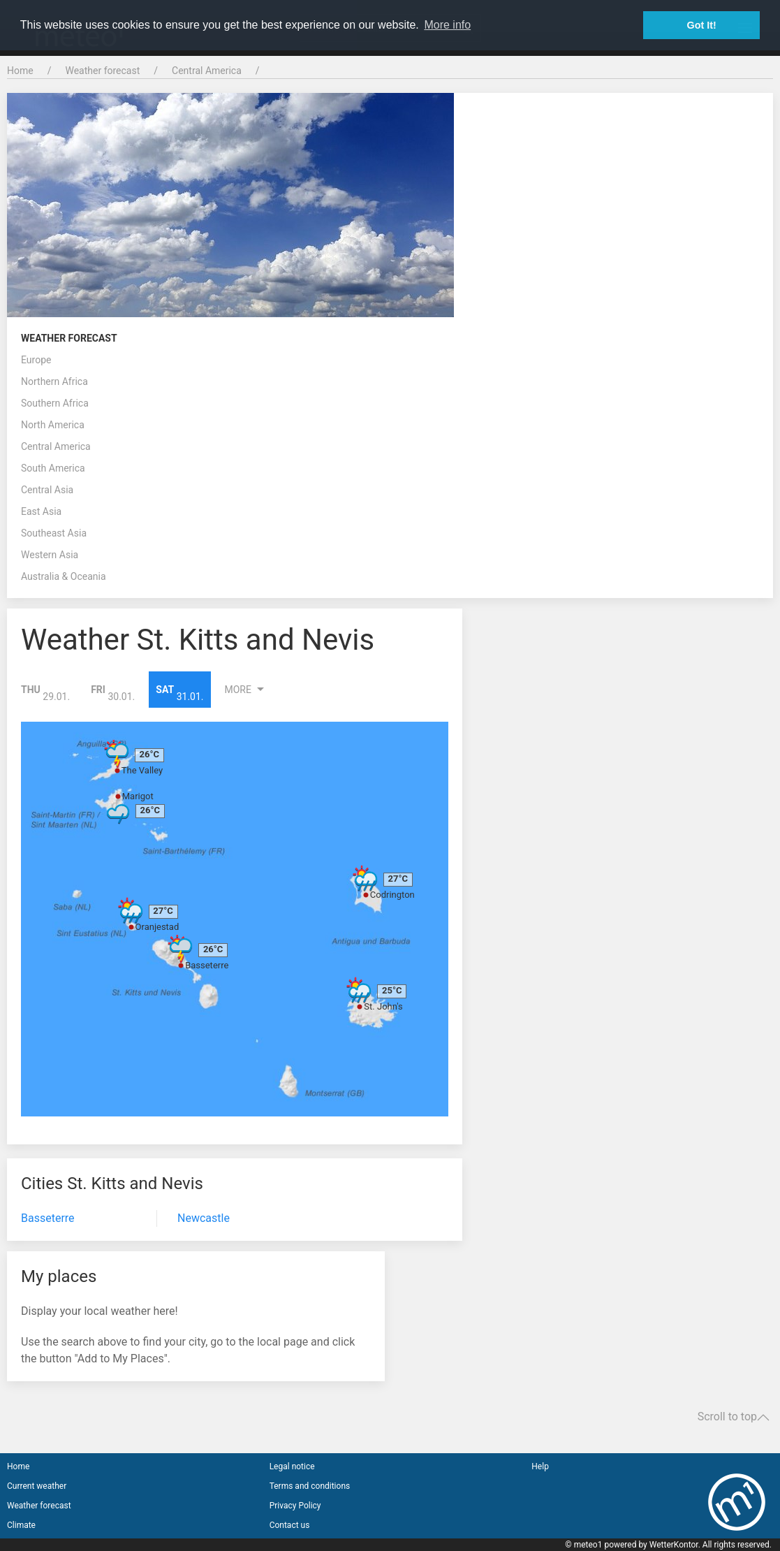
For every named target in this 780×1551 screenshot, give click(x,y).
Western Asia (49, 554)
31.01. (179, 693)
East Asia (41, 511)
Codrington (392, 894)
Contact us (290, 1525)
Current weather (36, 1486)
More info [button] (447, 25)
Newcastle (203, 1218)
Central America (207, 70)
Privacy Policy (295, 1505)
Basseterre (206, 965)
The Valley (142, 770)
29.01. (45, 693)
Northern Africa (54, 381)
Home (20, 70)
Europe (36, 359)
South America (53, 468)
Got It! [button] (701, 25)
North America (52, 424)
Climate (21, 1525)
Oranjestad (157, 927)
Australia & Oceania (63, 576)
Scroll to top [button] (734, 1417)
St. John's (383, 1006)
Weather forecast (102, 70)
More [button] (246, 690)
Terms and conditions (310, 1486)
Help (540, 1466)
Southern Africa (55, 403)
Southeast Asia (54, 533)
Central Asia (47, 489)
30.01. (113, 693)
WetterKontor (673, 1545)
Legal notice (292, 1466)
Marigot (138, 796)
